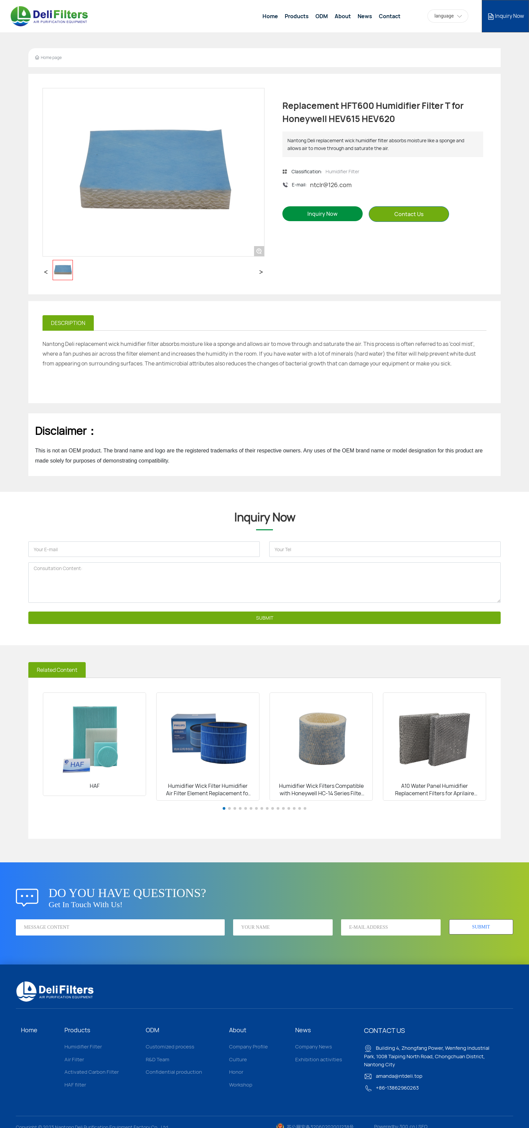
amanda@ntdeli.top (393, 1075)
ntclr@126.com (331, 185)
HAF (95, 786)
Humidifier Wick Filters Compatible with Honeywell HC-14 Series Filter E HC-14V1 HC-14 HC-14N (321, 793)
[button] (224, 808)
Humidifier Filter (342, 171)
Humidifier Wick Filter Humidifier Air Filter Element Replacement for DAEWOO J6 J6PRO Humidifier (208, 793)
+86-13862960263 (391, 1087)
